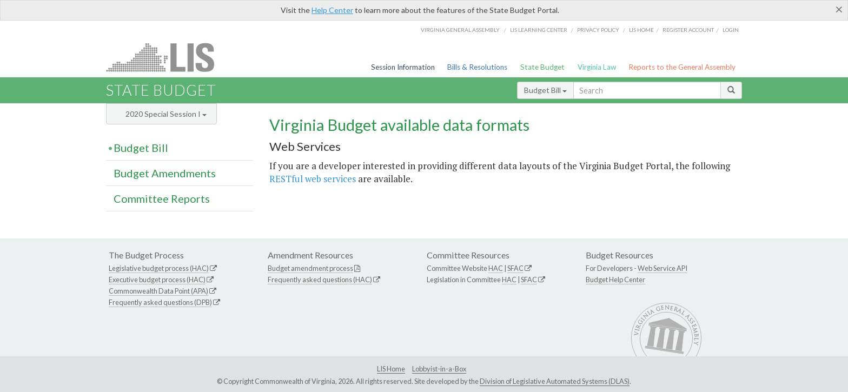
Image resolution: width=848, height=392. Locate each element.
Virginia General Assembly (460, 29)
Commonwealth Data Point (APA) (158, 291)
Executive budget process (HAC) (157, 279)
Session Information (403, 67)
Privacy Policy (598, 29)
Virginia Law (597, 67)
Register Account (688, 29)
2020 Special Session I (166, 113)
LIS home (641, 29)
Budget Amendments (165, 173)
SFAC (515, 268)
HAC (495, 268)
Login (731, 29)
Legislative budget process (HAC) (159, 268)
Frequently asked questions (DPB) (160, 302)
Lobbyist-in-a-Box (439, 368)
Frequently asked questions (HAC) (320, 279)
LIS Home (391, 368)
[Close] (839, 9)
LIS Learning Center (538, 29)
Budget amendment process (310, 268)
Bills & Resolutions (477, 67)
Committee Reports (162, 198)
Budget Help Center (615, 279)
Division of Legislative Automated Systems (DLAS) (555, 381)
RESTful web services (312, 178)
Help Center (332, 10)
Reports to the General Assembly (682, 67)
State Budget (542, 67)
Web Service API (662, 268)
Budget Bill (545, 90)
